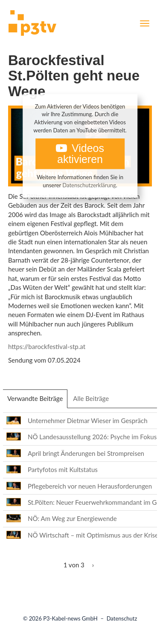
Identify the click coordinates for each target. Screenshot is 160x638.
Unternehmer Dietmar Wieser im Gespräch (88, 420)
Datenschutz (122, 618)
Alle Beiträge (91, 398)
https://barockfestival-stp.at (46, 346)
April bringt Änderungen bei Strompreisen (86, 453)
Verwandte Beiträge (37, 401)
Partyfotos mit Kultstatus (63, 469)
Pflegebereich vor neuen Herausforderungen (90, 486)
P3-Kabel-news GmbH (70, 618)
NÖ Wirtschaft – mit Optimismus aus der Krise (93, 535)
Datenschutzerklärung (89, 185)
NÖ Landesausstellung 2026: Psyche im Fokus (92, 437)
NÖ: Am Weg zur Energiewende (72, 518)
